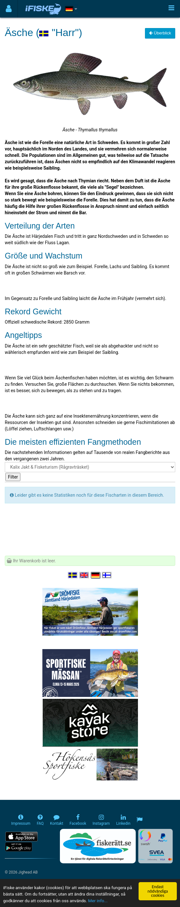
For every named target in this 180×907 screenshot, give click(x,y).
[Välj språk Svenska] (73, 575)
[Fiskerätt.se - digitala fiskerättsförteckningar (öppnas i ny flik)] (98, 846)
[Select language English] (84, 575)
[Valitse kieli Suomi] (107, 575)
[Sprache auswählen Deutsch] (96, 575)
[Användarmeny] (9, 9)
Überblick (160, 33)
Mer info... (98, 900)
